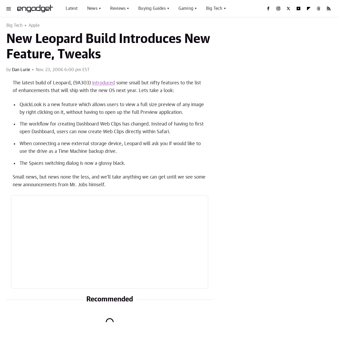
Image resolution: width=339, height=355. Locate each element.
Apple (34, 25)
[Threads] (319, 8)
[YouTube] (298, 8)
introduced (103, 83)
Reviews (118, 8)
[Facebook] (268, 8)
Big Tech (214, 8)
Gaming (186, 8)
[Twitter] (288, 8)
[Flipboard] (309, 8)
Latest (72, 8)
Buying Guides (152, 8)
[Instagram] (278, 8)
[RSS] (329, 8)
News (92, 8)
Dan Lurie (21, 70)
